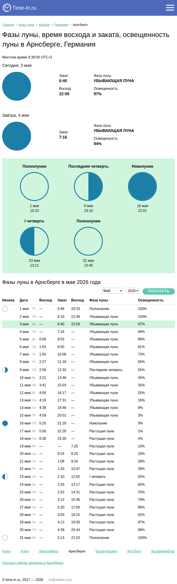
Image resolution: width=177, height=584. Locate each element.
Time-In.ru (24, 8)
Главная (8, 24)
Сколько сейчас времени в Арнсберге (32, 563)
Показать (159, 291)
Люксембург (48, 551)
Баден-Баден (106, 551)
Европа (44, 24)
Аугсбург (134, 551)
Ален (6, 551)
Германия (61, 24)
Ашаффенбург (163, 551)
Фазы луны (26, 24)
